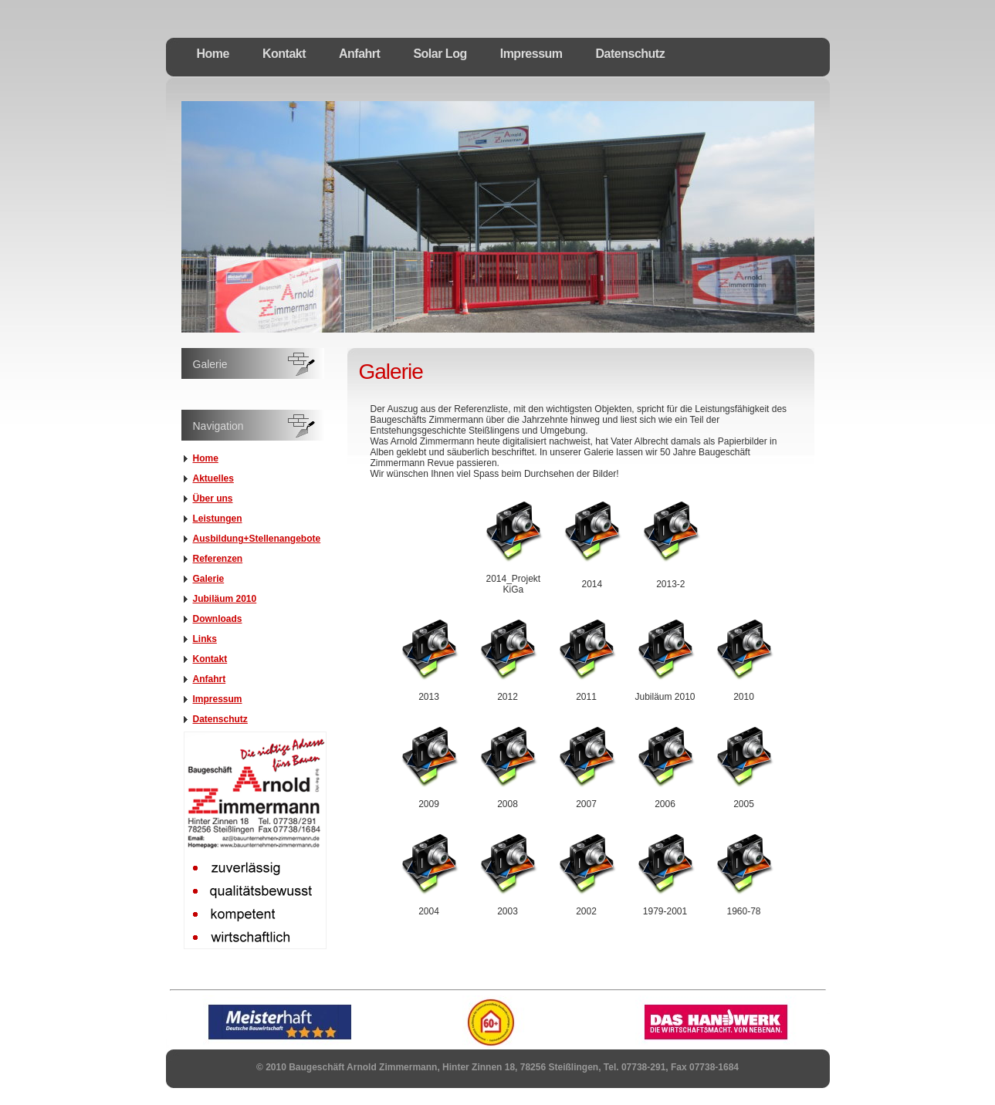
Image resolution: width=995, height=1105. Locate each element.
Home (213, 53)
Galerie (209, 578)
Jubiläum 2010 (225, 598)
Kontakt (284, 53)
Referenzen (218, 558)
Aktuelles (213, 478)
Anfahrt (359, 53)
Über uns (213, 498)
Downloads (217, 618)
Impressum (531, 53)
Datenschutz (630, 53)
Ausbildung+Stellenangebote (257, 538)
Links (205, 639)
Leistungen (217, 518)
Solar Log (439, 53)
